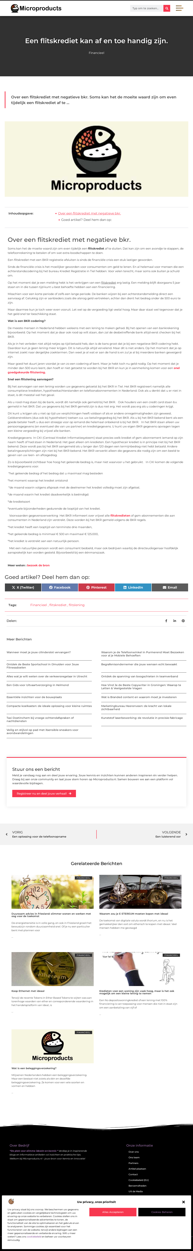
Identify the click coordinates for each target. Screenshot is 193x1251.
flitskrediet (58, 605)
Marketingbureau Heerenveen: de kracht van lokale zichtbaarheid (136, 707)
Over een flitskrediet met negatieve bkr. (89, 213)
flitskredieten (120, 515)
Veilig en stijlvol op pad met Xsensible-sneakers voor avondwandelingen (42, 731)
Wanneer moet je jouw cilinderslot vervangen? (39, 652)
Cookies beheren (162, 1211)
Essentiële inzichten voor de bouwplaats (34, 697)
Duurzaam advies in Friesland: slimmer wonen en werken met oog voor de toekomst (51, 915)
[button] (183, 1202)
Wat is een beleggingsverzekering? (34, 1068)
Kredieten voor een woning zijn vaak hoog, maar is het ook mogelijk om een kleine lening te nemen (136, 992)
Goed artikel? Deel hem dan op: (86, 220)
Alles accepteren (113, 1211)
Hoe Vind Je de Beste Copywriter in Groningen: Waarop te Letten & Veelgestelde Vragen (141, 686)
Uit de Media (136, 1191)
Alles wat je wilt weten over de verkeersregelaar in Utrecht (47, 676)
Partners (133, 1163)
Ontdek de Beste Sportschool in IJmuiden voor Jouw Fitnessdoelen (43, 666)
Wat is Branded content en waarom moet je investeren (139, 697)
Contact (133, 1174)
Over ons (134, 1151)
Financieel (96, 53)
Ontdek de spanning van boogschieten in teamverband (139, 676)
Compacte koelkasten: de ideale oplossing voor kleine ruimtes (49, 706)
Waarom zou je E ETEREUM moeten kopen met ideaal (133, 913)
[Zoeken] (166, 8)
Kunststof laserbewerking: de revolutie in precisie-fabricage (142, 718)
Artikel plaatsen (137, 1168)
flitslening (77, 605)
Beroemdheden (137, 1185)
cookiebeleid (34, 1236)
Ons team (134, 1157)
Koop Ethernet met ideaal (27, 990)
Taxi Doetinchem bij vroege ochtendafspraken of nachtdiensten (40, 719)
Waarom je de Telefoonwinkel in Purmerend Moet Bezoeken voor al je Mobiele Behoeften (142, 654)
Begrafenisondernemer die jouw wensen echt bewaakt (139, 664)
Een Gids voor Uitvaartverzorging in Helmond (38, 685)
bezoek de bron (38, 565)
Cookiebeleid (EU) (139, 1180)
